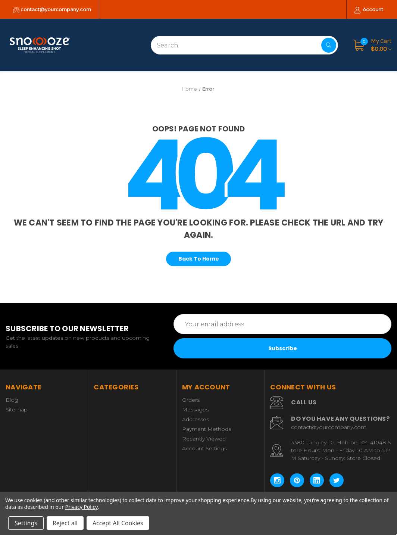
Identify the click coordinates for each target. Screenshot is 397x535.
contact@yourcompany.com (52, 9)
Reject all (65, 523)
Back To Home (198, 258)
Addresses (195, 419)
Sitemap (17, 409)
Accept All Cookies (118, 523)
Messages (195, 409)
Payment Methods (206, 429)
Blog (12, 399)
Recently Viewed (204, 438)
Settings (26, 523)
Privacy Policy (81, 506)
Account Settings (204, 448)
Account (368, 9)
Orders (191, 399)
